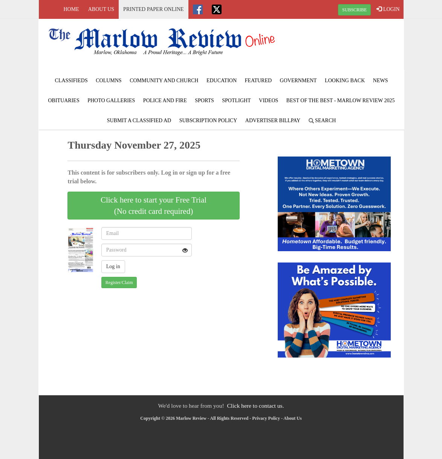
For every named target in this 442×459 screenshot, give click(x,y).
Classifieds (71, 80)
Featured (258, 80)
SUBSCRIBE (354, 9)
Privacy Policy (266, 418)
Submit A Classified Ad (139, 120)
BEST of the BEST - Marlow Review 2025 (340, 100)
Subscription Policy (208, 120)
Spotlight (236, 100)
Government (298, 80)
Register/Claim (119, 282)
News (380, 80)
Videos (268, 100)
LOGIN (387, 9)
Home (71, 9)
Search (322, 120)
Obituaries (63, 100)
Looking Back (345, 80)
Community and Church (164, 80)
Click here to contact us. (255, 405)
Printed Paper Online (153, 9)
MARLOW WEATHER (342, 47)
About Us (101, 9)
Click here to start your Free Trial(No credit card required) (153, 205)
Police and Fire (165, 100)
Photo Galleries (111, 100)
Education (221, 80)
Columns (108, 80)
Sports (204, 100)
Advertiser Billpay (272, 120)
